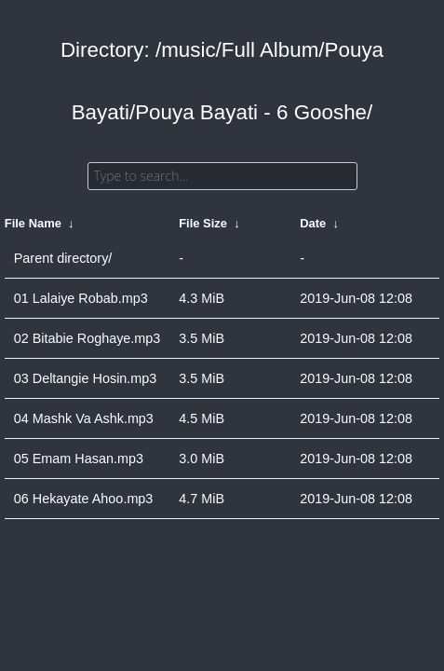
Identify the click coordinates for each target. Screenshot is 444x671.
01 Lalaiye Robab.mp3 (81, 298)
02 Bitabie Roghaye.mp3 (87, 338)
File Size (203, 223)
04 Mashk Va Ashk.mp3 (84, 418)
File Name (33, 223)
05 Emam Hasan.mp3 (78, 458)
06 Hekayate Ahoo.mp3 (84, 498)
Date (313, 223)
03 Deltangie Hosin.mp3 (85, 378)
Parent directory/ (63, 258)
